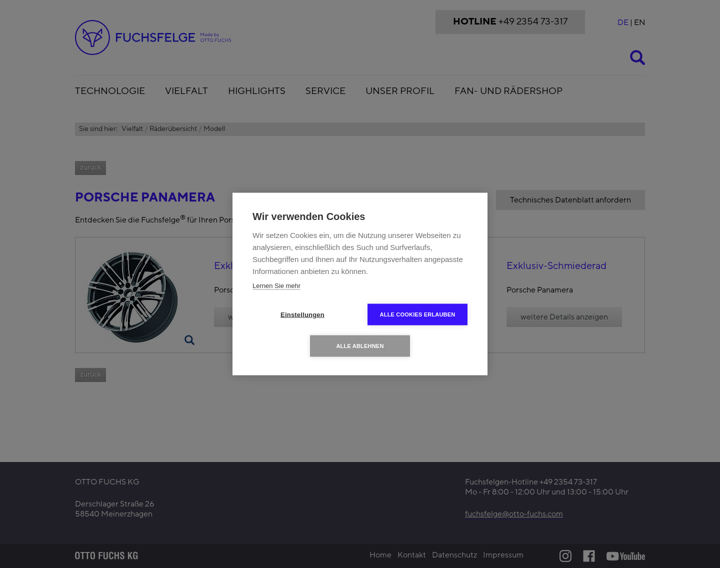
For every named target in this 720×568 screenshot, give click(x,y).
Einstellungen (302, 314)
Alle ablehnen (360, 346)
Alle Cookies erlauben (418, 315)
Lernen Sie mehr (276, 286)
